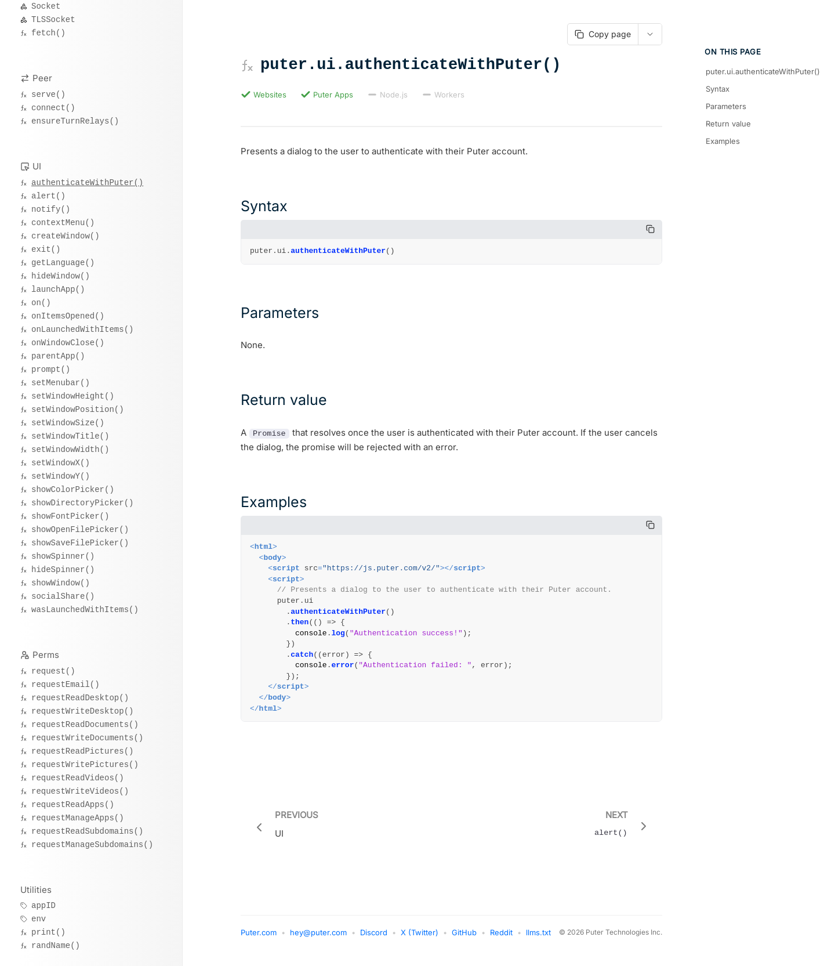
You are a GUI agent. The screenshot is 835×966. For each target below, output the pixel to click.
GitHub (464, 938)
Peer (42, 78)
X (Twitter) (419, 938)
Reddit (501, 938)
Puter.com (259, 938)
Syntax (717, 88)
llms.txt (538, 938)
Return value (728, 123)
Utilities (36, 889)
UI (36, 166)
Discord (373, 938)
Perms (45, 654)
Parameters (726, 106)
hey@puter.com (318, 938)
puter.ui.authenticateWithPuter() (761, 71)
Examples (723, 141)
